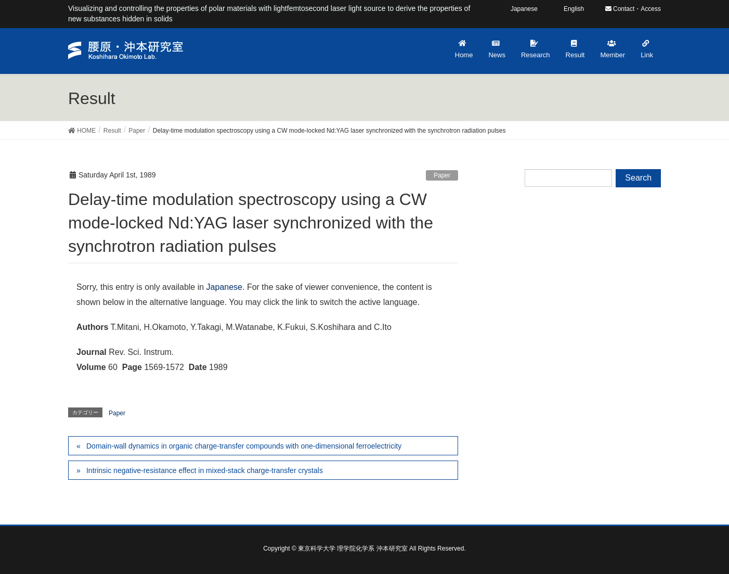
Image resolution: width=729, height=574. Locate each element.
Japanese (224, 287)
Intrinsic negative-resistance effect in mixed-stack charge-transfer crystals (204, 470)
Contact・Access (633, 8)
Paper (442, 175)
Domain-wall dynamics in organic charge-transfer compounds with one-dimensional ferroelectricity (243, 446)
